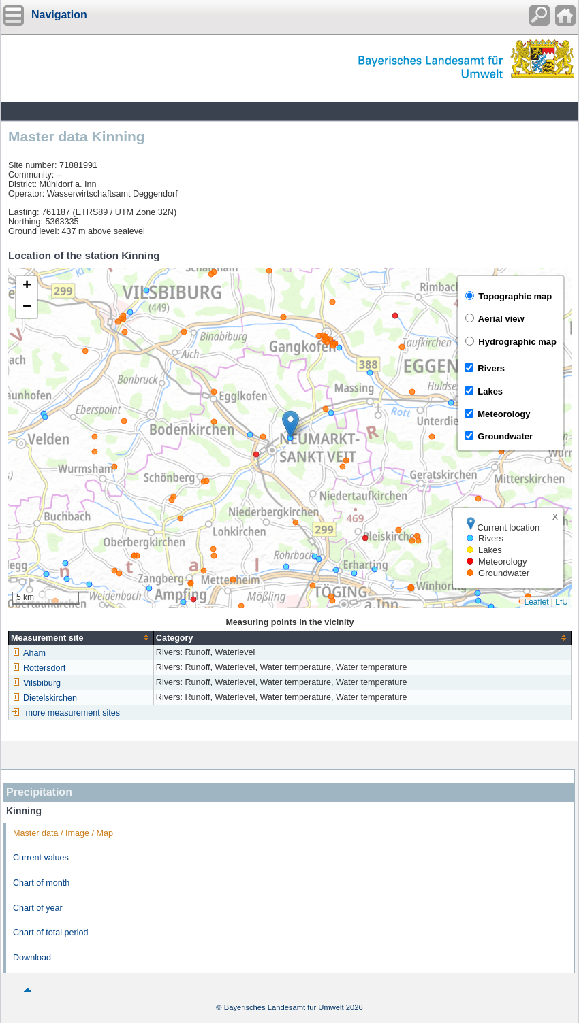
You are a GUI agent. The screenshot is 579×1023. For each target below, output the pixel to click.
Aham (28, 653)
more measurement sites (73, 713)
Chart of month (41, 883)
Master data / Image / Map (63, 833)
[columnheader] (81, 638)
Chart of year (38, 908)
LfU (561, 602)
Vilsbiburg (36, 683)
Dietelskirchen (44, 698)
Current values (41, 857)
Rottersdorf (38, 668)
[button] (290, 424)
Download (32, 957)
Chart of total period (51, 932)
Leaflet (536, 602)
